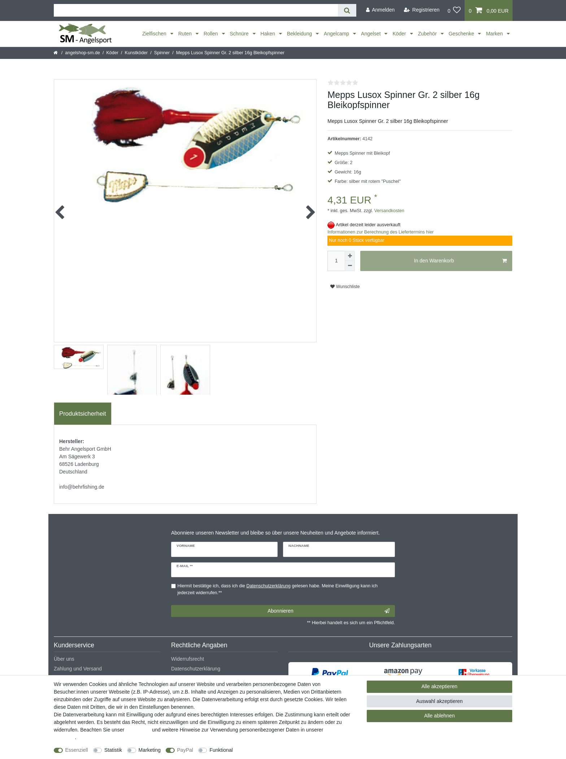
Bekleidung (300, 34)
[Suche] (347, 10)
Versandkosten (388, 210)
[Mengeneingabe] (336, 261)
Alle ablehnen (439, 716)
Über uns (64, 659)
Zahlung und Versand (78, 669)
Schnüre (240, 34)
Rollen (211, 34)
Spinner (162, 52)
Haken (269, 34)
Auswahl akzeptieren (439, 701)
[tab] (83, 413)
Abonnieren (328, 611)
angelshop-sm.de (82, 52)
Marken (495, 34)
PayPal (185, 750)
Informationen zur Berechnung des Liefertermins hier (380, 232)
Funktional (221, 750)
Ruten (185, 34)
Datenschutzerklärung (195, 669)
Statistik (113, 750)
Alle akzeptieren (440, 686)
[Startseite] (56, 52)
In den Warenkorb (460, 261)
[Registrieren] (422, 10)
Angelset (371, 34)
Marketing (150, 750)
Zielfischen (155, 34)
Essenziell (76, 750)
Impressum (138, 730)
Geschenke (462, 34)
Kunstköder (136, 52)
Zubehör (428, 34)
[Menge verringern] (350, 266)
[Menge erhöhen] (350, 256)
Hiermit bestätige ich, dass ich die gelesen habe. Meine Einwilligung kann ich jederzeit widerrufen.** (278, 589)
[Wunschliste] (454, 10)
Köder (399, 34)
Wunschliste (345, 286)
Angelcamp (337, 34)
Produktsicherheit (82, 413)
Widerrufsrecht (187, 659)
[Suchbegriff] (196, 10)
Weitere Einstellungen (263, 750)
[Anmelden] (380, 10)
